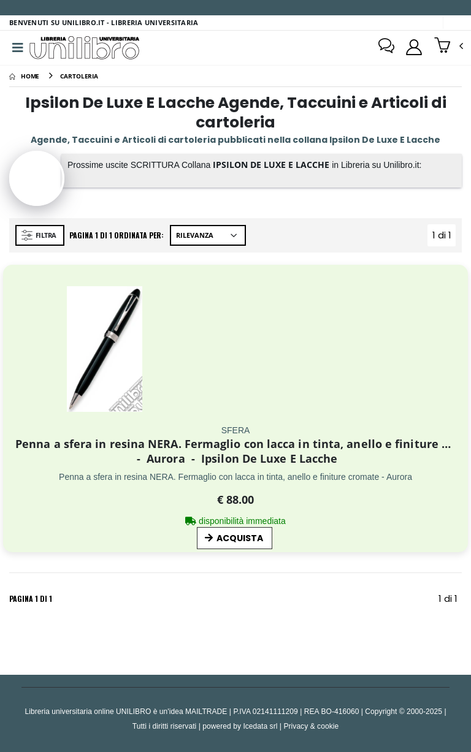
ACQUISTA (234, 538)
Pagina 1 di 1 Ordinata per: (116, 235)
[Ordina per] (208, 235)
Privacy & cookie (311, 726)
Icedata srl (260, 726)
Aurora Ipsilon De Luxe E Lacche (236, 458)
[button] (448, 46)
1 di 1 (444, 237)
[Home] (24, 76)
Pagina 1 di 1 (30, 598)
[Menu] (17, 48)
